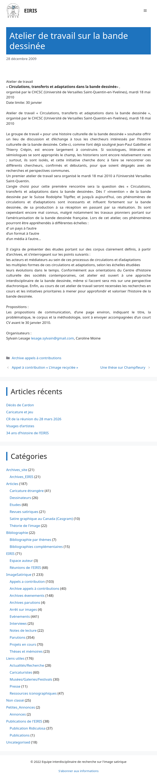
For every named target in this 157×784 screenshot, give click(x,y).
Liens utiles (15, 658)
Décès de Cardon (20, 405)
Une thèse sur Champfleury (122, 367)
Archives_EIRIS (21, 476)
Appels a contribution (27, 581)
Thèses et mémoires (26, 651)
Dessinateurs (20, 497)
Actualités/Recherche (27, 665)
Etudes (15, 504)
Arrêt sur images (23, 609)
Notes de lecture (23, 630)
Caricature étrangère (27, 490)
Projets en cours (23, 644)
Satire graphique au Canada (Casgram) (41, 518)
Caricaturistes (21, 672)
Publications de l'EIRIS (24, 721)
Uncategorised (18, 742)
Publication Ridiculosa (27, 728)
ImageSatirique (18, 574)
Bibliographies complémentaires (36, 546)
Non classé (15, 700)
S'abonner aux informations (78, 771)
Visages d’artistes (20, 426)
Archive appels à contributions (36, 358)
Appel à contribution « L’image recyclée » (45, 367)
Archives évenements (27, 595)
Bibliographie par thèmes (30, 539)
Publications (20, 735)
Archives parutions (25, 602)
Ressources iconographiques (33, 693)
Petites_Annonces (20, 707)
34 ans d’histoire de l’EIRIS (27, 433)
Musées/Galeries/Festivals (31, 679)
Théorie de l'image (25, 525)
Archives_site (16, 469)
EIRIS (30, 10)
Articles (12, 483)
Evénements (20, 616)
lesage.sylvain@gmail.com (52, 338)
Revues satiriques (24, 511)
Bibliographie (17, 532)
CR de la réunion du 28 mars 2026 (33, 419)
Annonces (18, 714)
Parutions (17, 637)
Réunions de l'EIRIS (25, 567)
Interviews (18, 623)
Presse (15, 686)
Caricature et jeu (19, 412)
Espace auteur (21, 560)
